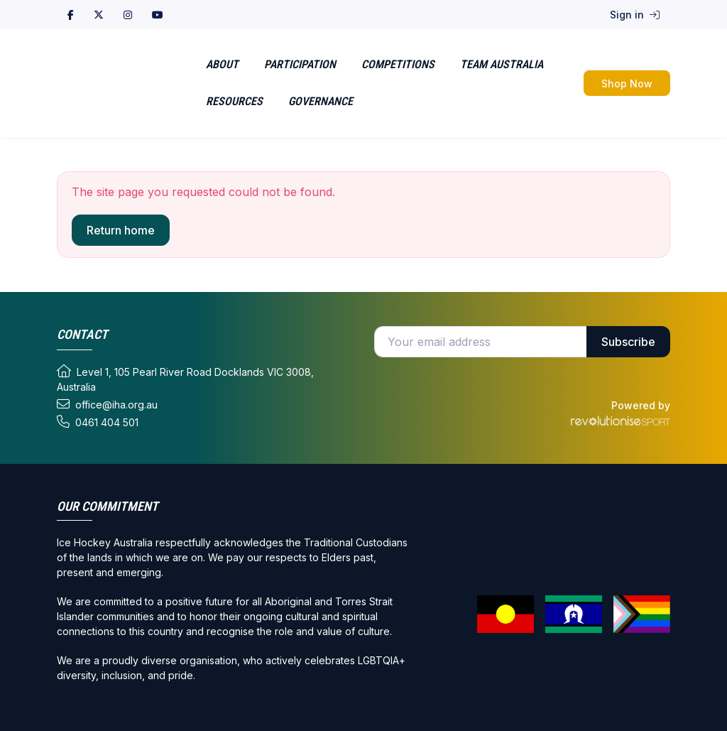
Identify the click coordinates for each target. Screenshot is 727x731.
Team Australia (501, 64)
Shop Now (626, 83)
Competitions (397, 64)
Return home (121, 230)
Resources (234, 101)
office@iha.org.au (107, 404)
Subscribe (628, 342)
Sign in (635, 15)
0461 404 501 (97, 422)
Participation (300, 64)
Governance (320, 101)
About (222, 64)
